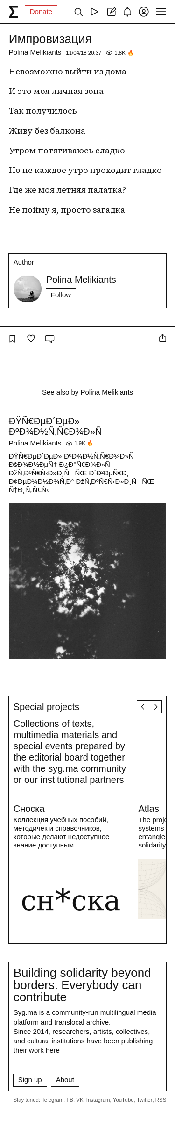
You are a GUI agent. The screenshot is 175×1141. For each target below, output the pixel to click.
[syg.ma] (13, 12)
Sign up (30, 1080)
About (65, 1080)
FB (69, 1100)
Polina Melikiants (35, 52)
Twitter (145, 1100)
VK (79, 1100)
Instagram (98, 1100)
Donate (41, 11)
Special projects (46, 707)
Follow (61, 295)
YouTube (123, 1100)
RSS (160, 1100)
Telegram (52, 1100)
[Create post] (111, 12)
